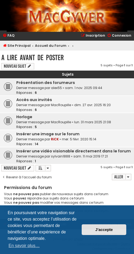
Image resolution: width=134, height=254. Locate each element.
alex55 (56, 88)
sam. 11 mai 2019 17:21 (90, 156)
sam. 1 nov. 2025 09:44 (83, 88)
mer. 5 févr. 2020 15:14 (79, 139)
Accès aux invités (34, 99)
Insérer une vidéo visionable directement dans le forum (73, 151)
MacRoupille (61, 105)
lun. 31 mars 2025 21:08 (92, 122)
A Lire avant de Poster (32, 57)
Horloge (24, 117)
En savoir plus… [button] (24, 245)
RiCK (55, 139)
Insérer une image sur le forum (48, 134)
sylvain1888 (60, 156)
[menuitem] (8, 35)
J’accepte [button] (104, 230)
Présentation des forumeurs (45, 82)
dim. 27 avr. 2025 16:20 (92, 105)
